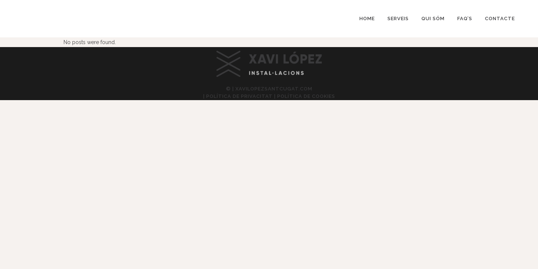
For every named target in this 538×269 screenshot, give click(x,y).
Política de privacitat (239, 96)
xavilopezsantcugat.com (273, 89)
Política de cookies (306, 96)
